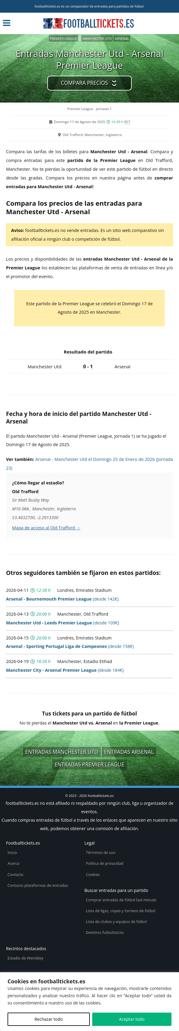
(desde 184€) (65, 670)
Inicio (12, 852)
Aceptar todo (132, 1019)
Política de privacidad (104, 863)
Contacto (16, 874)
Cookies (93, 874)
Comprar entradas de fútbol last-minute (121, 900)
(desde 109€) (62, 623)
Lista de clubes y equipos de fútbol (116, 921)
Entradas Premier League (89, 764)
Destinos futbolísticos (105, 932)
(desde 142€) (62, 599)
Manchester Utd (97, 38)
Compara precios (84, 82)
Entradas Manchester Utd (61, 751)
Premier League (63, 38)
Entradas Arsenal (129, 751)
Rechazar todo (48, 1019)
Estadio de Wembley (25, 958)
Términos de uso (100, 852)
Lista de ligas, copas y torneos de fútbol (120, 910)
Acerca (13, 863)
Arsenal (122, 38)
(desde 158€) (70, 646)
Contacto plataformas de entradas (38, 885)
